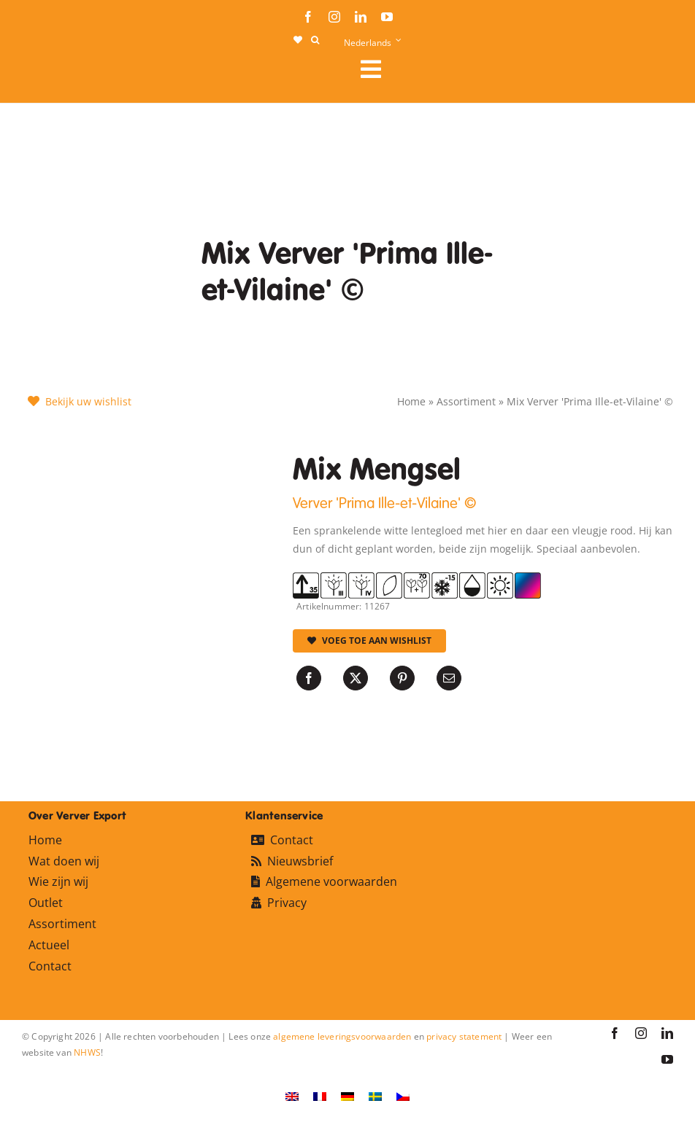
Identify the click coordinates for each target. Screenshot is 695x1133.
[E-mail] (449, 678)
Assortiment (466, 401)
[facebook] (308, 17)
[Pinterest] (402, 678)
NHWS (87, 1052)
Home (411, 401)
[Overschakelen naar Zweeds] (375, 1095)
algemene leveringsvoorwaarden (342, 1036)
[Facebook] (309, 678)
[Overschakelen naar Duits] (347, 1095)
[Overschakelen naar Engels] (292, 1095)
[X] (355, 678)
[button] (315, 40)
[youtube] (387, 17)
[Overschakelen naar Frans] (320, 1095)
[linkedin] (360, 17)
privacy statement (464, 1036)
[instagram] (334, 17)
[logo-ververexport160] (51, 73)
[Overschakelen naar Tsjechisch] (403, 1095)
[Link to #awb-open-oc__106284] (511, 69)
